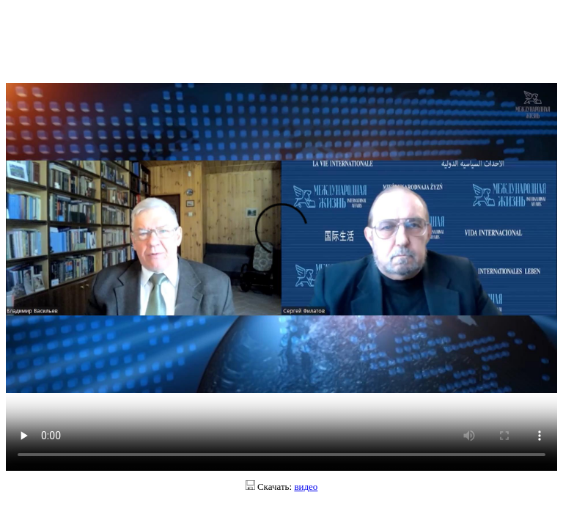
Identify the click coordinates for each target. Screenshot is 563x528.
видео (305, 486)
